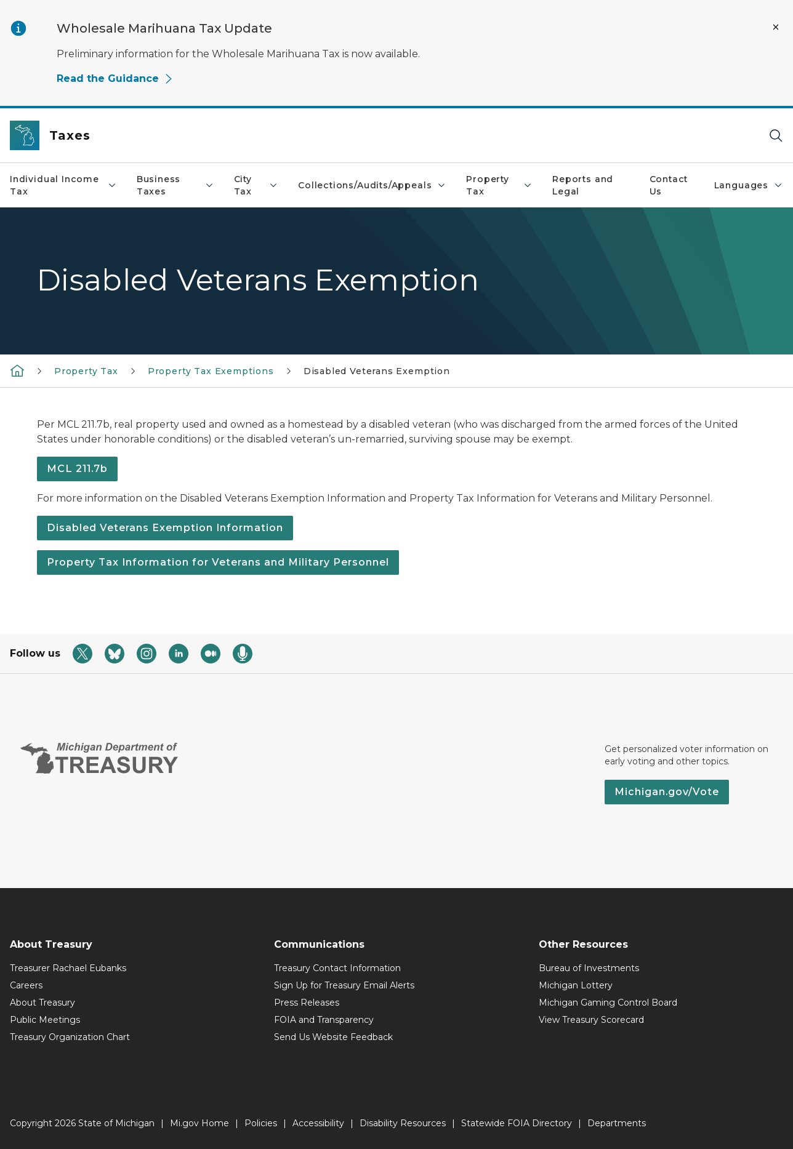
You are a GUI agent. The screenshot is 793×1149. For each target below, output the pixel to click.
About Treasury (42, 1002)
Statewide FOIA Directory (516, 1123)
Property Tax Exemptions (211, 371)
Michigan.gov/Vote (666, 792)
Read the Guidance (115, 78)
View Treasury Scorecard (591, 1019)
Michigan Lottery (576, 985)
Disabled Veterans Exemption (377, 371)
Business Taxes (175, 185)
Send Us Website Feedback (333, 1037)
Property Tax (499, 185)
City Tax (256, 185)
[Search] (775, 135)
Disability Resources (403, 1123)
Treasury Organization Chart (70, 1037)
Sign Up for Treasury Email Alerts (344, 985)
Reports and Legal (582, 185)
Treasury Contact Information (337, 968)
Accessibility (318, 1123)
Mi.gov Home (199, 1123)
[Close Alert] (775, 27)
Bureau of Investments (589, 968)
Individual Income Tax (63, 185)
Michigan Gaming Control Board (608, 1002)
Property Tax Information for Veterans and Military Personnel (218, 562)
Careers (26, 985)
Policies (260, 1123)
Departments (616, 1123)
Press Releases (306, 1002)
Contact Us (669, 185)
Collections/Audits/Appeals (372, 185)
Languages (748, 185)
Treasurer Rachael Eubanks (68, 968)
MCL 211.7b (77, 468)
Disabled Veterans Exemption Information (165, 528)
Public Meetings (45, 1019)
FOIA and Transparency (324, 1019)
